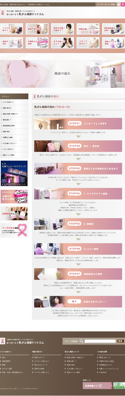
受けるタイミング (40, 365)
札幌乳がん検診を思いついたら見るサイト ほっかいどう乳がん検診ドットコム (22, 13)
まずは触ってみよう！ (62, 43)
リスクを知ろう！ (11, 29)
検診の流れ (11, 43)
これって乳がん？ (88, 43)
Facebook (123, 4)
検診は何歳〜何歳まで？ (62, 29)
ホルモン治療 (7, 369)
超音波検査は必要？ (113, 29)
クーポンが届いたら (41, 372)
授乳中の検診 (39, 369)
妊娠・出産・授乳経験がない (12, 372)
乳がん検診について (72, 352)
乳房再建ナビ (97, 385)
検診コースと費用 (113, 43)
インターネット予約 (106, 4)
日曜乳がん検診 (37, 43)
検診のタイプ (39, 357)
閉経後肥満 (6, 361)
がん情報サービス (119, 385)
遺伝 (3, 357)
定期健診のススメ (14, 213)
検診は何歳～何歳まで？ (76, 357)
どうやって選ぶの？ (41, 361)
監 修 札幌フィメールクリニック (14, 173)
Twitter (119, 4)
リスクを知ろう (5, 352)
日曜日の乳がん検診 (14, 196)
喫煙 (3, 365)
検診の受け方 (37, 29)
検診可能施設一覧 (14, 230)
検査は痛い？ (88, 29)
